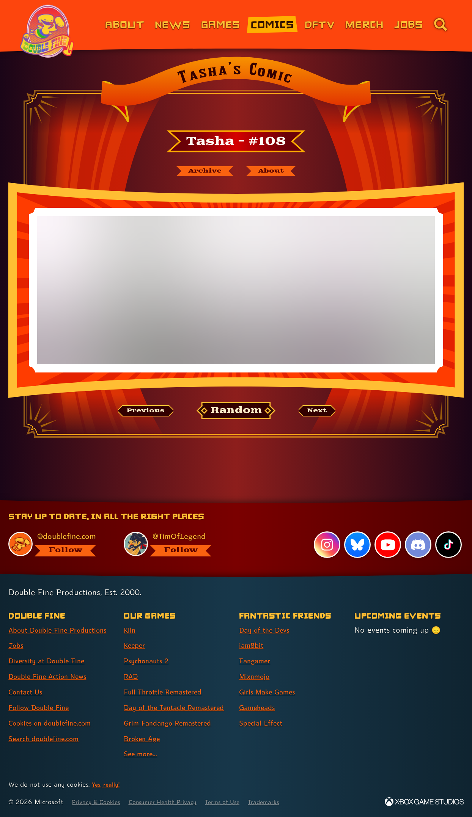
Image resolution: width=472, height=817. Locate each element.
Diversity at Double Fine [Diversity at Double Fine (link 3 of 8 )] (50, 661)
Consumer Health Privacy (173, 802)
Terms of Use (239, 802)
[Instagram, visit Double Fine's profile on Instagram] (326, 531)
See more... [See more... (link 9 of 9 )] (143, 754)
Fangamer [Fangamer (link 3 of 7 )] (257, 647)
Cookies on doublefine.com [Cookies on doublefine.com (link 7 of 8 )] (55, 722)
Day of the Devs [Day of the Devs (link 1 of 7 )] (267, 616)
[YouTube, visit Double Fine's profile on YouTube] (387, 531)
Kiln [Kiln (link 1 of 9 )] (130, 616)
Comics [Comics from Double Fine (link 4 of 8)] (272, 24)
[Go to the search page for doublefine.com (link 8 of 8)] (440, 24)
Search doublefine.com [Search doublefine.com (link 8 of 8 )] (48, 738)
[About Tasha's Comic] (275, 172)
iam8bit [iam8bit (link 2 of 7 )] (252, 632)
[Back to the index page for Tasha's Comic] (235, 92)
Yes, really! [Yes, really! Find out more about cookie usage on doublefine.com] (107, 785)
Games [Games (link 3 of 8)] (220, 24)
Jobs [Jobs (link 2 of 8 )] (16, 645)
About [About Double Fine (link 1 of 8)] (124, 24)
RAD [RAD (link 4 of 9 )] (132, 663)
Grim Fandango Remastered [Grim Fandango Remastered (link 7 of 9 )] (173, 722)
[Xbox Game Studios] (424, 802)
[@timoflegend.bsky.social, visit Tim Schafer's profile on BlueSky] (173, 530)
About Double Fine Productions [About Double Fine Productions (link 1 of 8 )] (41, 623)
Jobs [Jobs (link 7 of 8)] (408, 24)
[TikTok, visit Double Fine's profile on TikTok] (448, 531)
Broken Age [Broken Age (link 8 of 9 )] (144, 738)
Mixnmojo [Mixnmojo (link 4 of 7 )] (256, 663)
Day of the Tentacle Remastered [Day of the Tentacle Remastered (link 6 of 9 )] (158, 701)
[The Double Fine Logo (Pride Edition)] (48, 31)
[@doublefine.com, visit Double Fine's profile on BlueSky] (57, 530)
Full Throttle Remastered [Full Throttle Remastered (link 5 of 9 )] (167, 678)
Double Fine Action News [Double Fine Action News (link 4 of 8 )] (52, 676)
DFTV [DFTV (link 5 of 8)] (320, 24)
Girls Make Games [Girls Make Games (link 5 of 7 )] (271, 678)
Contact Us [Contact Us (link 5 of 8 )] (27, 692)
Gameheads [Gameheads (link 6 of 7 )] (259, 694)
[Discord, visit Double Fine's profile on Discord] (417, 531)
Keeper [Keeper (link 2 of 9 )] (136, 632)
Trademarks (285, 802)
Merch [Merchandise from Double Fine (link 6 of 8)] (364, 24)
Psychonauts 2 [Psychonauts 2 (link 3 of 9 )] (149, 647)
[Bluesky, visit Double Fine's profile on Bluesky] (356, 531)
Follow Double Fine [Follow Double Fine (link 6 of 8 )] (42, 707)
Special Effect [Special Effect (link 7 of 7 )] (263, 709)
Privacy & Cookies (99, 802)
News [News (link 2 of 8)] (172, 24)
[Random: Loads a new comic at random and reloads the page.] (236, 412)
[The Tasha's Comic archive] (201, 172)
